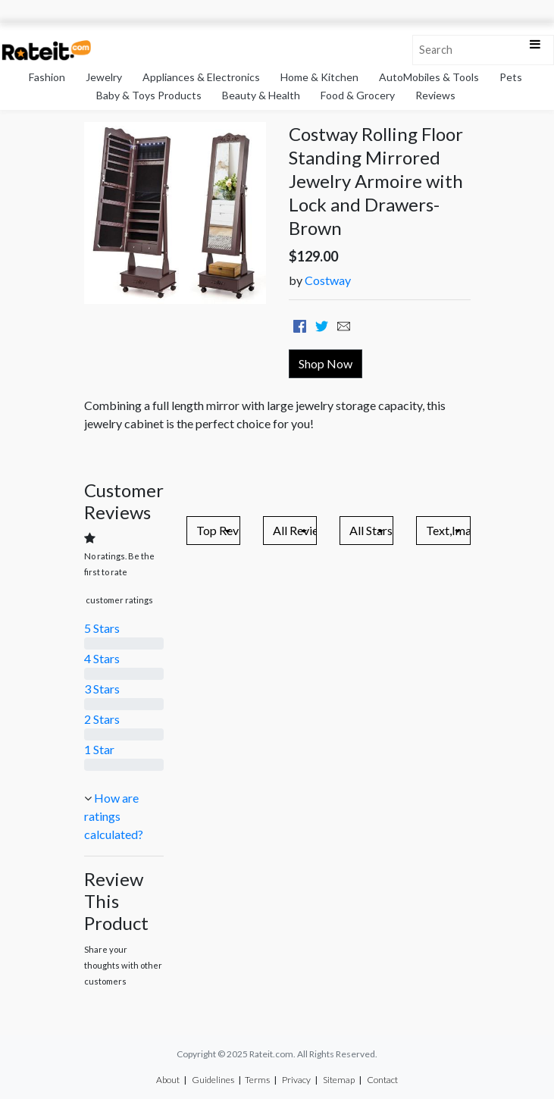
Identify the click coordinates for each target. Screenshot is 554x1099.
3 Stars (102, 688)
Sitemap (339, 1079)
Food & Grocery (358, 95)
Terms (257, 1079)
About (168, 1079)
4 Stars (102, 658)
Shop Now (325, 363)
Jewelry (104, 76)
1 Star (99, 749)
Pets (510, 76)
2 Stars (102, 719)
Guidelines (213, 1079)
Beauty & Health (261, 95)
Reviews (435, 95)
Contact (382, 1079)
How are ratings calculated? (113, 816)
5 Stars (102, 628)
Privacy (296, 1079)
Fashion (47, 76)
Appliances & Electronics (201, 76)
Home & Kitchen (319, 76)
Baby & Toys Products (149, 95)
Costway (328, 280)
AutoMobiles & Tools (429, 76)
